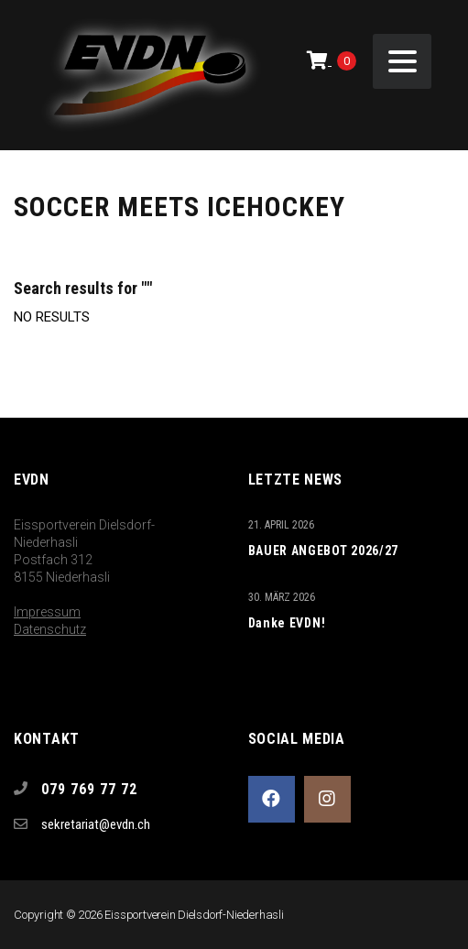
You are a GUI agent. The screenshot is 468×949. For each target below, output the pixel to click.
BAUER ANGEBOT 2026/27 (323, 550)
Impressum (47, 612)
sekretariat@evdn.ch (95, 824)
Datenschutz (50, 629)
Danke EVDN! (287, 623)
